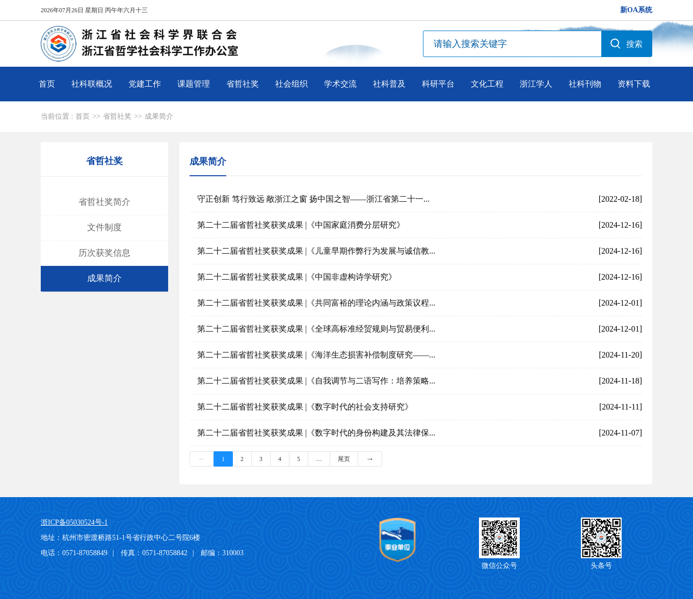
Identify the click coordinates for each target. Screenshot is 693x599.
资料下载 (634, 83)
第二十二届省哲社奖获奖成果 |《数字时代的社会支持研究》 (305, 406)
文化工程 (487, 83)
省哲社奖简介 (104, 202)
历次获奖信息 (104, 253)
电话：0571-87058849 (74, 553)
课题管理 (193, 83)
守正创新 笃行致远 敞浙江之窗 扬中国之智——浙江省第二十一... (313, 199)
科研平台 (438, 83)
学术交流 (340, 83)
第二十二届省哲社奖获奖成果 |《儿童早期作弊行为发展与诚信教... (316, 251)
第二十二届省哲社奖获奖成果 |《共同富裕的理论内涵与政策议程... (316, 302)
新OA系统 (636, 10)
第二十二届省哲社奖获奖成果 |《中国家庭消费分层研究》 (301, 225)
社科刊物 (585, 83)
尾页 (344, 458)
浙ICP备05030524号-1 (74, 522)
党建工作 (144, 83)
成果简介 (159, 116)
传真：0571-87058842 (154, 553)
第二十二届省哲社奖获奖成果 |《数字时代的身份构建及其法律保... (316, 432)
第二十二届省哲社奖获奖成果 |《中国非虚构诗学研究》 (296, 277)
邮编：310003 (222, 553)
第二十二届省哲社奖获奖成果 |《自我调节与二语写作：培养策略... (316, 380)
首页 (47, 83)
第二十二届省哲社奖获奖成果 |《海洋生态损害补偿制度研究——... (316, 354)
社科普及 (389, 83)
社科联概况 (91, 83)
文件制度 (104, 227)
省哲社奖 (242, 83)
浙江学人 (536, 83)
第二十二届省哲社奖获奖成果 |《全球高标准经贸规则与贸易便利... (316, 328)
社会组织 (291, 83)
